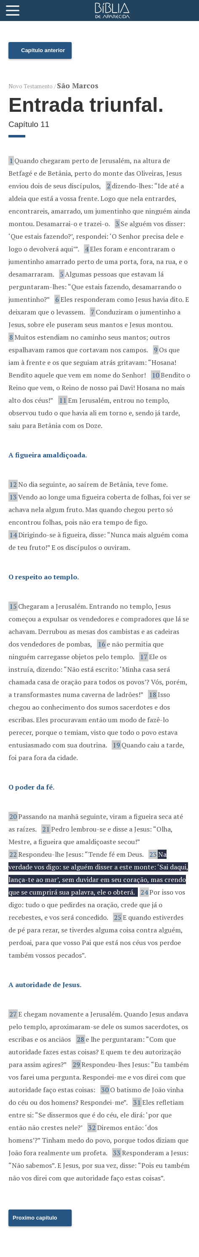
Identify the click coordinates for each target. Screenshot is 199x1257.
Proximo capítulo (35, 1218)
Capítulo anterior (43, 50)
